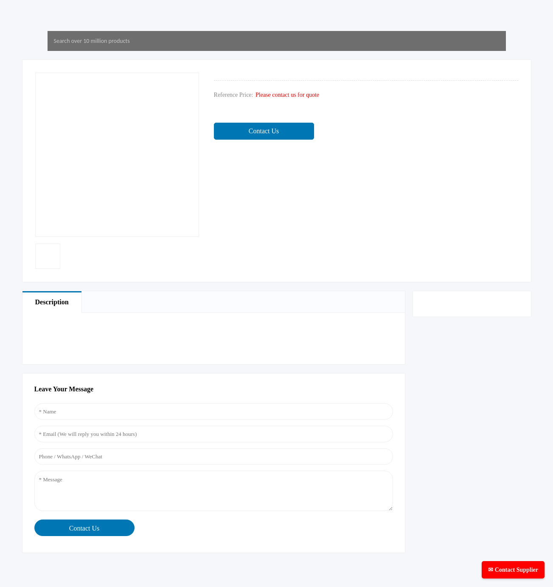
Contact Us (264, 131)
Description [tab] (52, 302)
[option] (47, 256)
